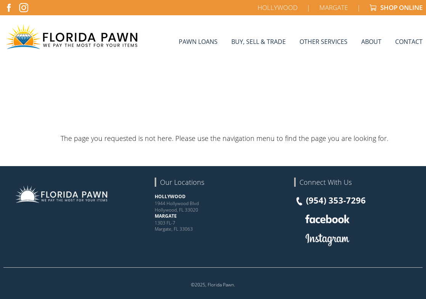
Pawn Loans (198, 41)
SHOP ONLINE (396, 7)
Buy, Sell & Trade (258, 41)
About (371, 41)
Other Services (323, 41)
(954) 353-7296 (330, 200)
